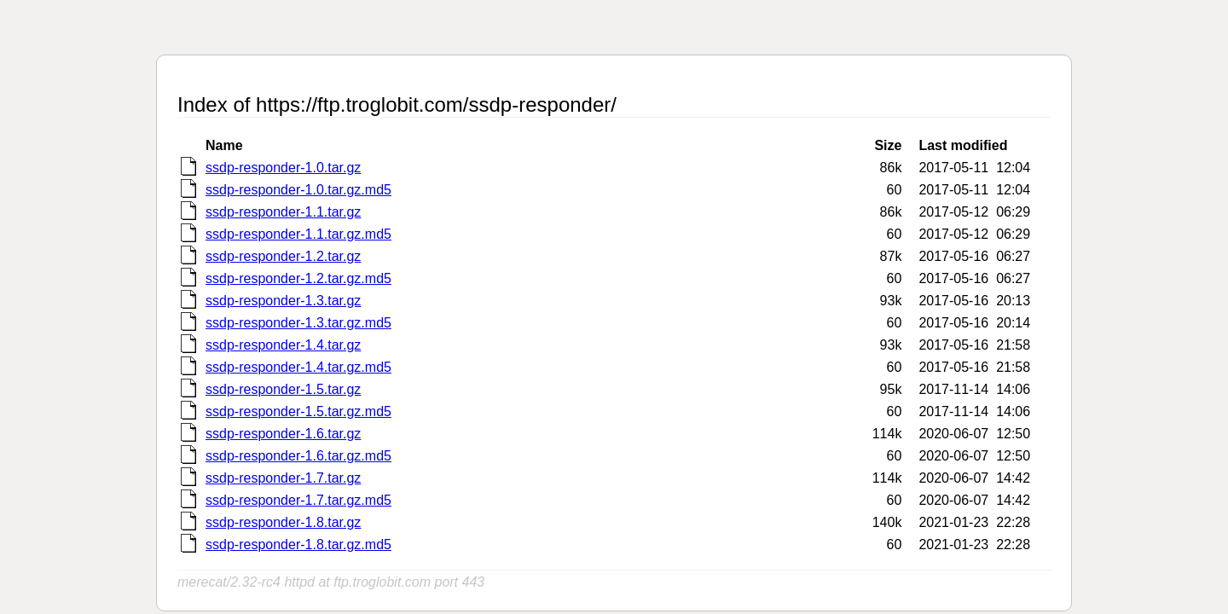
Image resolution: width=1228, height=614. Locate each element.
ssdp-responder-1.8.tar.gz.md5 (298, 544)
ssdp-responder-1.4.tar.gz (283, 345)
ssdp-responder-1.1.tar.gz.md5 (298, 234)
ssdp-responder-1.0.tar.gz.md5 (298, 189)
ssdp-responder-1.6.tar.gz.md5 (298, 456)
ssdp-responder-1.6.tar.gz (283, 433)
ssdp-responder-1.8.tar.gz (283, 522)
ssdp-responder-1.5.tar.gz (283, 389)
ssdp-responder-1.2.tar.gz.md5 (298, 278)
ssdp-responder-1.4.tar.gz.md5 (298, 367)
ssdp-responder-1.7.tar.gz (283, 478)
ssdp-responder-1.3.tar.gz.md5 (298, 323)
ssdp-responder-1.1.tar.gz (283, 212)
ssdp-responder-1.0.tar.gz (283, 167)
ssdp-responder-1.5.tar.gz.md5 (298, 411)
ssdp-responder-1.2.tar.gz (283, 256)
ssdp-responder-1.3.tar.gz (283, 300)
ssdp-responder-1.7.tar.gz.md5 (298, 500)
